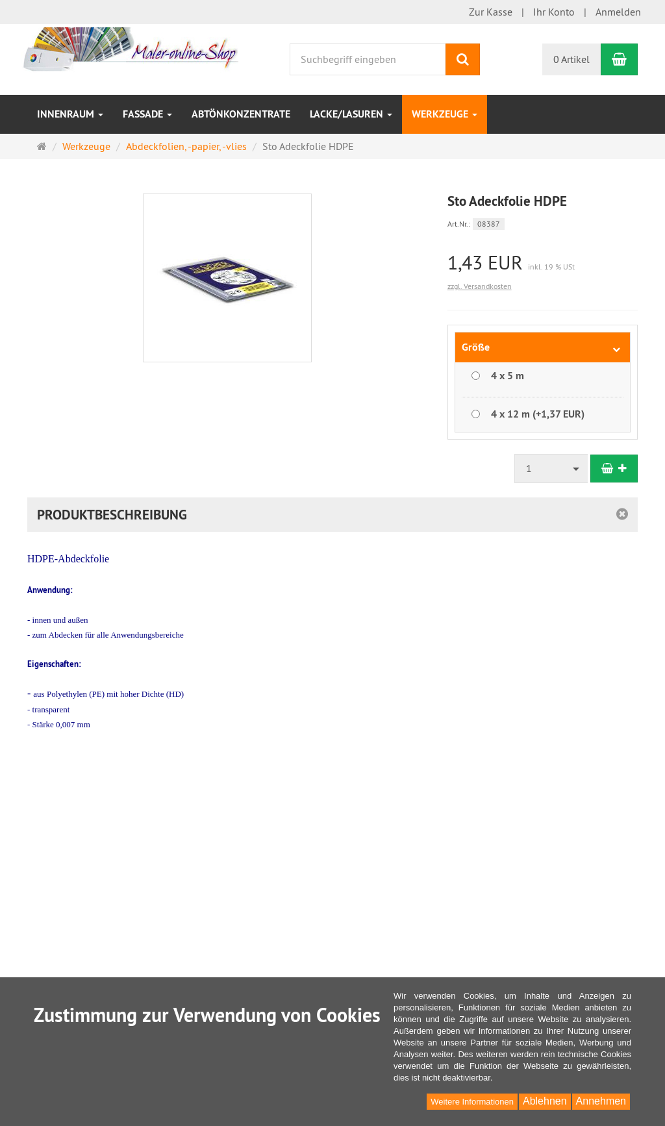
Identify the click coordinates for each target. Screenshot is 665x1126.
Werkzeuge (444, 114)
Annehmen (601, 1101)
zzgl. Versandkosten (479, 286)
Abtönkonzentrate (241, 114)
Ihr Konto (554, 11)
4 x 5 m (507, 375)
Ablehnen (545, 1101)
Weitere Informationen (472, 1102)
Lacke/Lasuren (351, 114)
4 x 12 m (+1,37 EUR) (537, 414)
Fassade (147, 114)
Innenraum (70, 114)
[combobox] (551, 468)
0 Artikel (571, 59)
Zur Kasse (490, 11)
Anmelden (618, 11)
